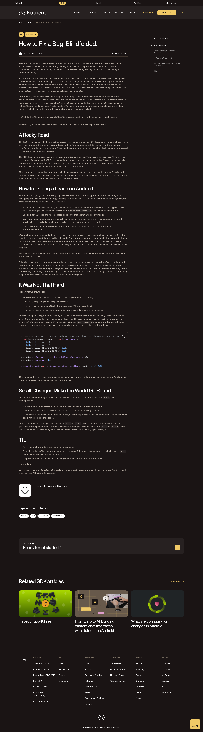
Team (138, 675)
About (139, 663)
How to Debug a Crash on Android (164, 51)
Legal (138, 692)
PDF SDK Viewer (41, 669)
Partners (140, 686)
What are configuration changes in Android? (149, 624)
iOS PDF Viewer (40, 686)
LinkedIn (166, 669)
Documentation (117, 669)
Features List (91, 686)
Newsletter (90, 703)
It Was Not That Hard (163, 58)
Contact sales (167, 12)
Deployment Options (94, 698)
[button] (80, 12)
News (87, 692)
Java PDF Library (41, 663)
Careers (140, 681)
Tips (33, 516)
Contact (166, 663)
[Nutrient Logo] (32, 12)
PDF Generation (41, 701)
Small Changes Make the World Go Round (167, 64)
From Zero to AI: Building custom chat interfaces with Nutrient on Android (94, 626)
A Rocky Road (160, 45)
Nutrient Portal (117, 675)
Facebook (166, 692)
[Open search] (181, 12)
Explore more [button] (176, 581)
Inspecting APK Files (35, 621)
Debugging (43, 516)
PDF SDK (37, 681)
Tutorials (89, 681)
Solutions (63, 681)
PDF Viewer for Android (44, 473)
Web (61, 663)
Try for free (147, 12)
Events (88, 669)
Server (62, 675)
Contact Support (118, 681)
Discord (165, 681)
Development (58, 516)
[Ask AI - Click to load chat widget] (195, 724)
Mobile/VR (64, 669)
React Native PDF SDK (44, 675)
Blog (87, 663)
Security (140, 669)
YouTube (166, 675)
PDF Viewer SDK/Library (39, 694)
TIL (155, 71)
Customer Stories (93, 675)
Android (23, 516)
